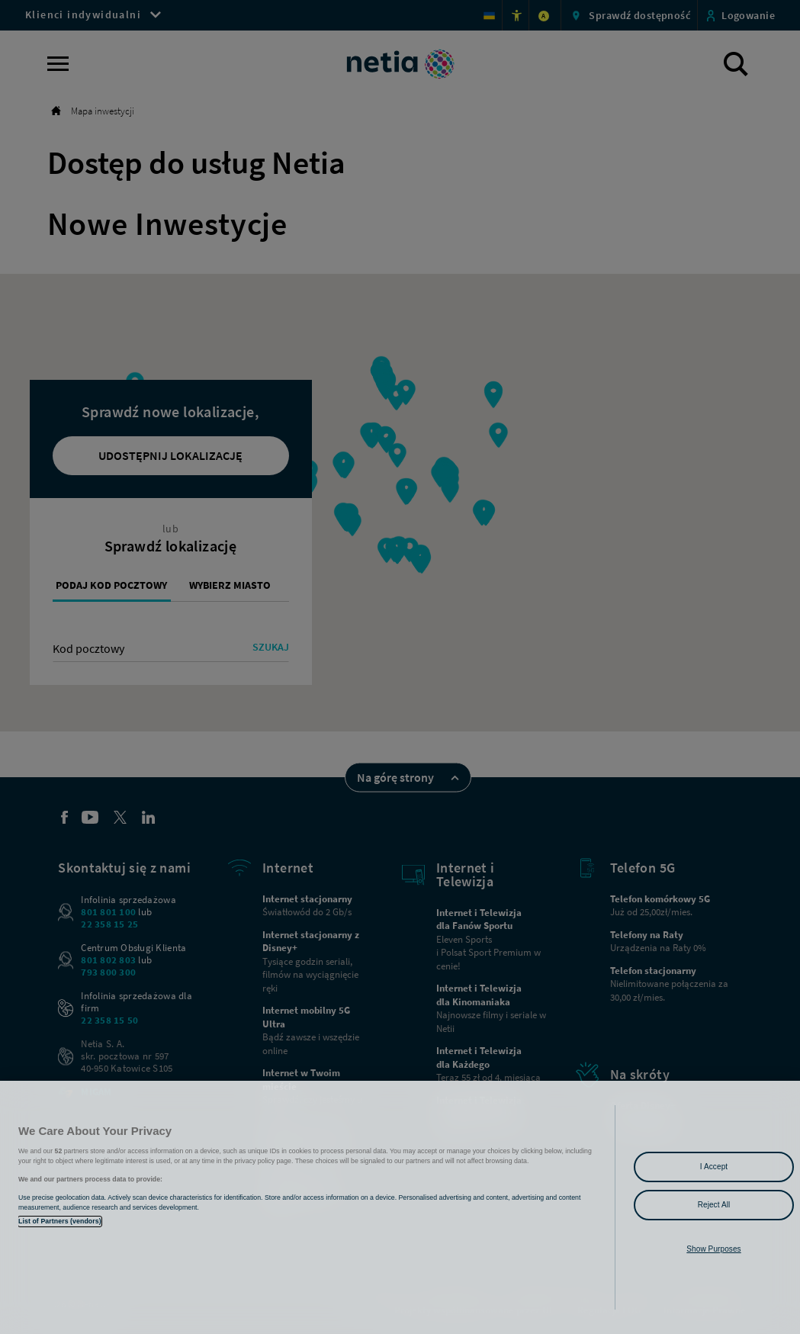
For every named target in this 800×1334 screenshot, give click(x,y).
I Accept (714, 1166)
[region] (400, 1207)
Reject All (714, 1205)
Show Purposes (713, 1249)
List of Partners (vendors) (59, 1221)
